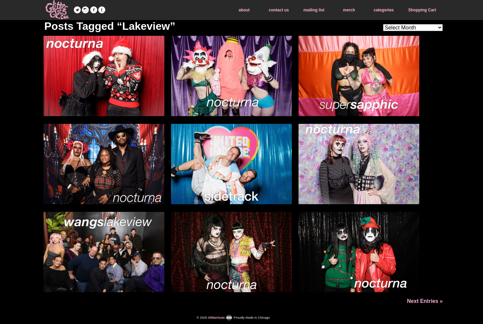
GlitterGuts (57, 10)
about (244, 10)
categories (384, 10)
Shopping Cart (422, 10)
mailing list (314, 10)
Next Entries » (425, 301)
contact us (279, 10)
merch (349, 10)
